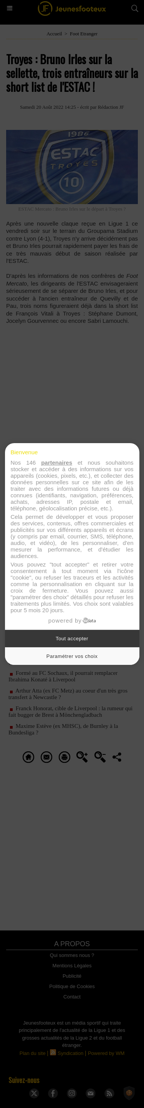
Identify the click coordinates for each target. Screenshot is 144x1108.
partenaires (56, 462)
